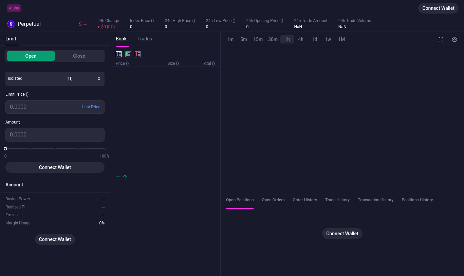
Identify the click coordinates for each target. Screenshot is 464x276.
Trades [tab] (144, 38)
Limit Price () (17, 94)
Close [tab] (79, 56)
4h (300, 39)
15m (258, 39)
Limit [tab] (10, 38)
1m (230, 39)
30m (273, 39)
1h (287, 39)
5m (243, 39)
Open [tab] (31, 56)
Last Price (91, 107)
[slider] (5, 148)
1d (314, 39)
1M (341, 39)
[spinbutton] (70, 79)
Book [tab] (121, 38)
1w (328, 39)
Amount (12, 122)
